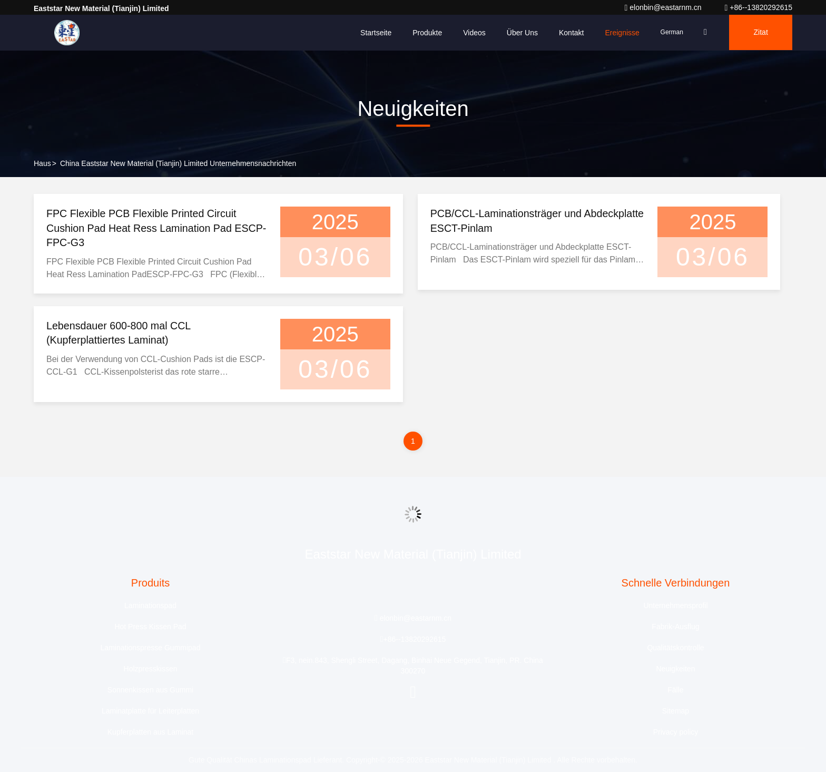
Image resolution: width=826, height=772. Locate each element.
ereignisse (619, 32)
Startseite (372, 32)
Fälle (675, 690)
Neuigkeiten (675, 669)
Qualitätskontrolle (675, 648)
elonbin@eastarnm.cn (663, 7)
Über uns (519, 32)
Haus (42, 163)
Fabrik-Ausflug (675, 627)
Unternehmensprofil (675, 606)
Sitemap (675, 711)
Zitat (760, 32)
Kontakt (568, 32)
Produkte (424, 32)
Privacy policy (676, 732)
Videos (471, 32)
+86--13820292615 (758, 7)
